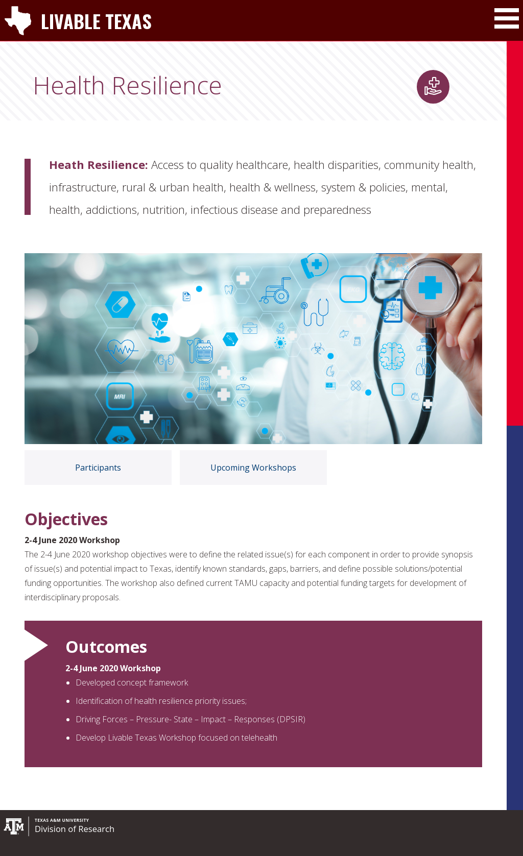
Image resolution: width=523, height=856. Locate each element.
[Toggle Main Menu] (506, 18)
